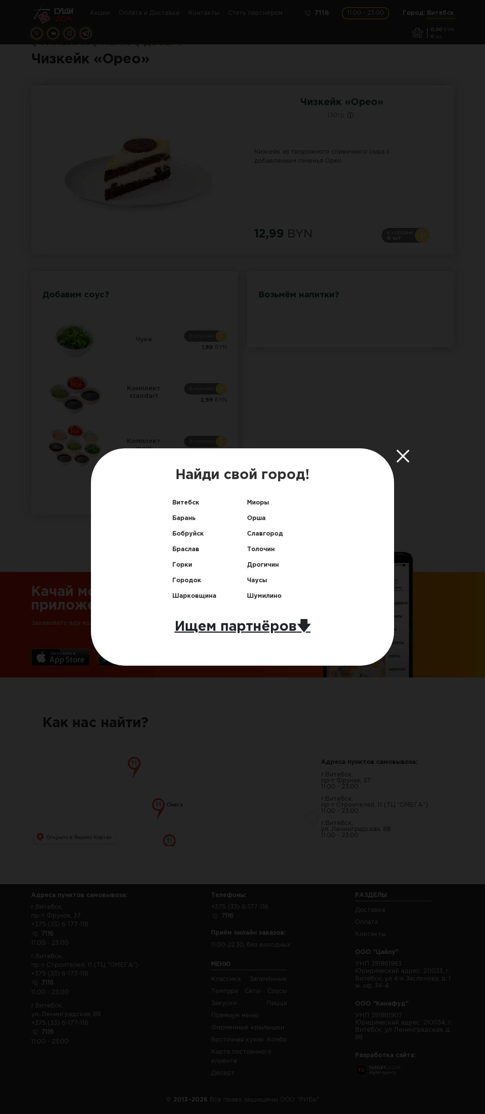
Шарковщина (194, 596)
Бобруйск (188, 534)
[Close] (403, 455)
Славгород (265, 534)
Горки (182, 565)
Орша (256, 518)
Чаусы (257, 580)
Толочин (261, 549)
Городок (186, 580)
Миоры (258, 503)
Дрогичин (263, 565)
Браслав (185, 549)
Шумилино (264, 596)
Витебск (185, 503)
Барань (184, 518)
